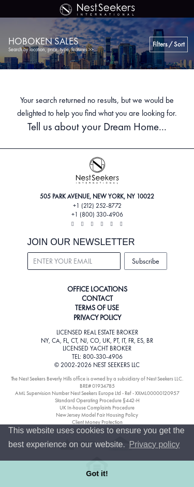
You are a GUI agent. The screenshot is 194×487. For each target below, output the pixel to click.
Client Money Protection (97, 422)
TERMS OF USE (97, 307)
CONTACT (97, 298)
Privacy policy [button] (154, 444)
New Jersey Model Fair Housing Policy (97, 415)
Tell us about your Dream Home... (97, 126)
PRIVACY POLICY (97, 317)
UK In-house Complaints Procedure (97, 407)
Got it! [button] (97, 473)
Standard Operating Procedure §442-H (97, 400)
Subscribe (145, 261)
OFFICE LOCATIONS (97, 289)
